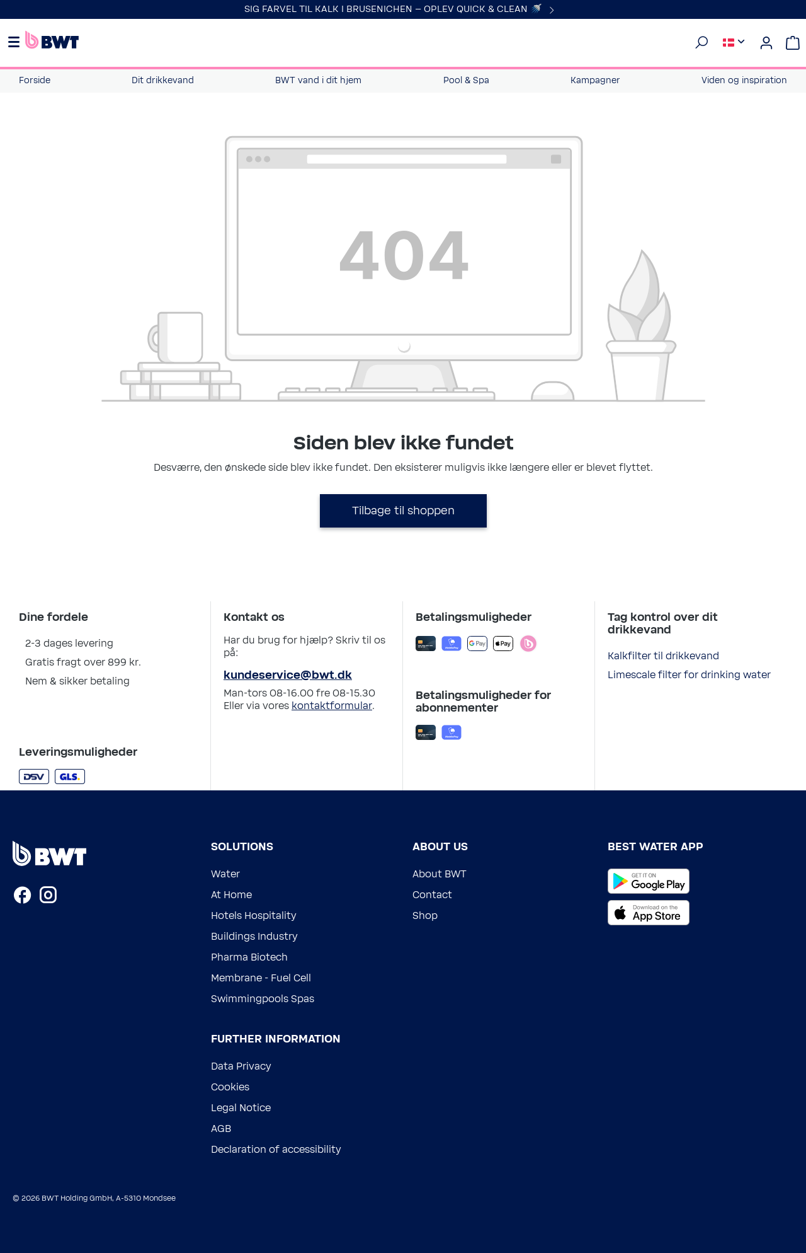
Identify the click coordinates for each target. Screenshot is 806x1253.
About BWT (439, 874)
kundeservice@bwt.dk (288, 675)
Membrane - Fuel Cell (261, 978)
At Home (231, 895)
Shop (425, 915)
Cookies (230, 1087)
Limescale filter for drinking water (689, 675)
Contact (432, 895)
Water (225, 874)
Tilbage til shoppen (403, 511)
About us (440, 847)
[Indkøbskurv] (793, 43)
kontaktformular (332, 706)
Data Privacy (241, 1066)
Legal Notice (241, 1108)
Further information (276, 1039)
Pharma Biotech (249, 957)
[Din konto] (766, 43)
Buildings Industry (254, 936)
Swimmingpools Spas (262, 999)
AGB (221, 1129)
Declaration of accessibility (276, 1149)
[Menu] (15, 43)
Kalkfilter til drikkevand (663, 656)
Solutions (242, 847)
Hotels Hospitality (254, 915)
